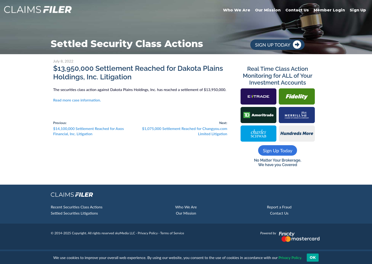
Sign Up (358, 10)
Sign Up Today (272, 45)
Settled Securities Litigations (74, 213)
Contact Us (297, 10)
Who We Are (236, 10)
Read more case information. (77, 100)
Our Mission (268, 10)
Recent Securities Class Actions (76, 207)
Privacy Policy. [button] (290, 257)
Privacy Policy (148, 233)
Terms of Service (172, 233)
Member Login (329, 10)
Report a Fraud (279, 207)
